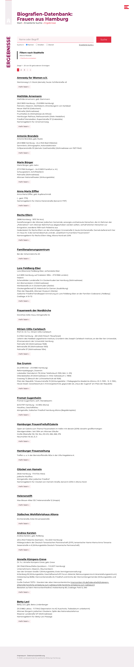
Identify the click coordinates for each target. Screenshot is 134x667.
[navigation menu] (126, 7)
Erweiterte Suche (33, 23)
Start (19, 23)
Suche (103, 39)
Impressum (21, 656)
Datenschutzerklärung (36, 656)
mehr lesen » (24, 87)
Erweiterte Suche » (86, 45)
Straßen (40, 45)
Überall (50, 45)
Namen (30, 45)
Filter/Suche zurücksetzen (28, 58)
